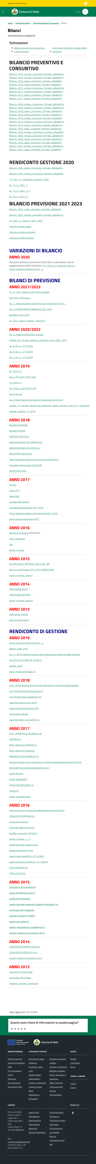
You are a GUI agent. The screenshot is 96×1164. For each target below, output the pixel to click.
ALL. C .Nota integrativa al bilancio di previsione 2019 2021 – (37, 303)
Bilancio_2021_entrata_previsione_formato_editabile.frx (36, 146)
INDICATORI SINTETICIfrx (20, 453)
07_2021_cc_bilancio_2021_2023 (26, 220)
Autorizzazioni (34, 1078)
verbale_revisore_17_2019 (22, 411)
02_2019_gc (15, 371)
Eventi (73, 1087)
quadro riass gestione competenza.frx (27, 927)
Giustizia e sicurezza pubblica (58, 1060)
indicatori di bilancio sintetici (22, 232)
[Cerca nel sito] (85, 12)
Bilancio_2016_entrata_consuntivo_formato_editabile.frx (36, 74)
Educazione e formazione (34, 1096)
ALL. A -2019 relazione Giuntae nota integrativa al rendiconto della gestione (44, 654)
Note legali (54, 1124)
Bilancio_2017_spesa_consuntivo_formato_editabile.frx (35, 95)
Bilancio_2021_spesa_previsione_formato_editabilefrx (35, 149)
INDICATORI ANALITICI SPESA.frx (24, 448)
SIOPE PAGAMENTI (18, 779)
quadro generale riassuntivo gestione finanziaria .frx (33, 904)
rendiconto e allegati (18, 714)
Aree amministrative (16, 1062)
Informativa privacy (58, 1120)
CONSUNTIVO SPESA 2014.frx (23, 952)
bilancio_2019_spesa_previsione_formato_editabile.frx (35, 128)
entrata (12, 484)
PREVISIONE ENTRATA (19, 595)
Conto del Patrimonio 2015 (22, 893)
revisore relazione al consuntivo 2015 (27, 933)
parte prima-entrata (18, 614)
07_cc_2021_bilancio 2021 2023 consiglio (29, 292)
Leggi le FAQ (34, 1112)
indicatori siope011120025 (22, 916)
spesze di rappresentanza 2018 (23, 708)
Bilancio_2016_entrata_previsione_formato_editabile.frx (36, 77)
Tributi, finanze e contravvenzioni (56, 1084)
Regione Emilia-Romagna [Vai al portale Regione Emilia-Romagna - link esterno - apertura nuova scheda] (17, 3)
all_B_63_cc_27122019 (21, 351)
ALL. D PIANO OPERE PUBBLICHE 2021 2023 (30, 309)
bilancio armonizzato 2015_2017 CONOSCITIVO (31, 569)
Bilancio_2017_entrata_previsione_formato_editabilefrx (36, 91)
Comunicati (75, 1062)
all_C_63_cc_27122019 (21, 357)
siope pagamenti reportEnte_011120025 (28, 862)
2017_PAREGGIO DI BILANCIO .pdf (25, 733)
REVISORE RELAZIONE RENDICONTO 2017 (29, 768)
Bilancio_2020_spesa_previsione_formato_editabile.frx (35, 142)
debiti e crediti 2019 (18, 648)
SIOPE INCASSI (16, 773)
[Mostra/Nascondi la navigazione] (3, 11)
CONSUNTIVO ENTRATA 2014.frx (24, 946)
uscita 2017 (14, 490)
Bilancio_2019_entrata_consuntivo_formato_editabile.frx (36, 121)
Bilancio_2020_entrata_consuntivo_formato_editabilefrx (36, 132)
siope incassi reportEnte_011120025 (26, 856)
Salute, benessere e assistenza (58, 1076)
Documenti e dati (15, 1086)
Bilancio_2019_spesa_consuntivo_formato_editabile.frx (35, 125)
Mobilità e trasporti (57, 1070)
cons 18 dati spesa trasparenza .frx (25, 697)
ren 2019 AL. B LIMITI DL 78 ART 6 (25, 660)
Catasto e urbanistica (37, 1082)
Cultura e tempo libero (35, 1088)
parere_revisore (16, 550)
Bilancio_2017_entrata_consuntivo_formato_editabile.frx (36, 88)
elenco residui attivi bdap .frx (22, 671)
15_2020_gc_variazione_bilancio (59, 265)
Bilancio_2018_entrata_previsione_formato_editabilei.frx (36, 107)
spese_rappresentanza (20, 796)
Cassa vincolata (21, 51)
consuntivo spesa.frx (18, 822)
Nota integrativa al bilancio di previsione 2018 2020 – (34, 459)
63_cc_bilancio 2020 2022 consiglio (26, 334)
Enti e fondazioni (15, 1070)
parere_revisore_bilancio (21, 575)
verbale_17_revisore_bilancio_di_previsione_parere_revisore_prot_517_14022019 (49, 405)
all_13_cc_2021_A (18, 196)
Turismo (53, 1090)
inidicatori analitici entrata (21, 238)
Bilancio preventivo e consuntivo (29, 48)
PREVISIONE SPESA (18, 589)
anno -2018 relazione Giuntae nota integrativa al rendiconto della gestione (44, 685)
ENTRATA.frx (15, 739)
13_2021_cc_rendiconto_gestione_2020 (29, 179)
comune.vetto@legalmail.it (19, 1141)
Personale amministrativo (14, 1080)
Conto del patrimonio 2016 (21, 827)
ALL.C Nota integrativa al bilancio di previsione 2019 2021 (36, 400)
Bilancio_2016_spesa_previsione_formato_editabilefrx (35, 84)
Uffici (10, 1066)
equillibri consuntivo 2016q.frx (23, 833)
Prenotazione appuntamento (35, 1118)
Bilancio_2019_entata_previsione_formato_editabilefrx (35, 118)
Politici (10, 1074)
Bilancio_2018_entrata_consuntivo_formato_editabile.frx (36, 104)
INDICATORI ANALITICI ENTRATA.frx (25, 442)
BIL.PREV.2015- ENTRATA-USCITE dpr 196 (29, 564)
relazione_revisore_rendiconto (23, 983)
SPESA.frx (14, 791)
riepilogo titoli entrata (19, 502)
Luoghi (73, 1083)
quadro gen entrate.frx (19, 898)
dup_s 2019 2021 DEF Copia (22, 377)
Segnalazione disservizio (34, 1126)
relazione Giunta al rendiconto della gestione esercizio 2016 (36, 810)
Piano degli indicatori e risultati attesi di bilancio (69, 49)
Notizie (73, 1058)
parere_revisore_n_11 (20, 839)
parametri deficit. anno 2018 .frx (24, 719)
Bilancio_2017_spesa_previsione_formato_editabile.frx (35, 98)
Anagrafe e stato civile (36, 1068)
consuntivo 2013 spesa (20, 977)
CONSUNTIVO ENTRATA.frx (21, 816)
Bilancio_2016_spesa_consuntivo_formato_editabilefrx (35, 81)
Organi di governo (15, 1058)
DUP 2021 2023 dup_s (20, 297)
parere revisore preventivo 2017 (24, 519)
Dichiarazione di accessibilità (56, 1130)
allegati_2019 (15, 666)
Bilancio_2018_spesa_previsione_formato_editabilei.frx (35, 114)
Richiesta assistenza (37, 1132)
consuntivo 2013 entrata (20, 972)
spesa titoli (14, 496)
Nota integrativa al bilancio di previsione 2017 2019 (33, 513)
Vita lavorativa (56, 1094)
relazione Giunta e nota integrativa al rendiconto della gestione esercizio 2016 (45, 762)
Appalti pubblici (35, 1074)
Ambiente (33, 1062)
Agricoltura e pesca (36, 1058)
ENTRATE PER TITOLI (19, 436)
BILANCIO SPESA (17, 431)
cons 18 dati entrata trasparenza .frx (26, 691)
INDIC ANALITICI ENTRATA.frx (23, 745)
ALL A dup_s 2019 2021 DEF (22, 388)
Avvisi (72, 1066)
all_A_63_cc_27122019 (21, 346)
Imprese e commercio (58, 1066)
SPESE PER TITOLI (17, 471)
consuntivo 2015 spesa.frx (21, 910)
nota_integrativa (17, 538)
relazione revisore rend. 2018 (22, 702)
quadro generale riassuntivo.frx (23, 844)
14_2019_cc (15, 382)
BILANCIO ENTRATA (18, 425)
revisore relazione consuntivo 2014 (25, 958)
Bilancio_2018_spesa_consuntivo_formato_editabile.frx (35, 111)
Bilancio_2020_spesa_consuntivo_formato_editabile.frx (35, 139)
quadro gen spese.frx (19, 921)
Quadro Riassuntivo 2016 (21, 850)
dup (11, 544)
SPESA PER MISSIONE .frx (21, 785)
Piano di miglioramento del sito (57, 1140)
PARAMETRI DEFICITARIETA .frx (24, 756)
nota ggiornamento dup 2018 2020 (25, 465)
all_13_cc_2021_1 (18, 185)
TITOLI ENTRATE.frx (18, 867)
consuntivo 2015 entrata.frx (22, 887)
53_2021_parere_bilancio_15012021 (27, 320)
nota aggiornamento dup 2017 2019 (26, 507)
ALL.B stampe (15, 394)
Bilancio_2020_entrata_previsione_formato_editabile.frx (36, 135)
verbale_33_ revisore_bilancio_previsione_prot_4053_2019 (38, 340)
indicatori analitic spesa (20, 226)
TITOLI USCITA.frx (17, 873)
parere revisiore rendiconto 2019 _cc (26, 269)
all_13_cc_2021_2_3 (19, 191)
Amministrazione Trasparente (57, 1114)
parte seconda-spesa (19, 620)
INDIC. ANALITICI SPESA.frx (22, 750)
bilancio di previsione (19, 533)
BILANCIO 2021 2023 (19, 315)
